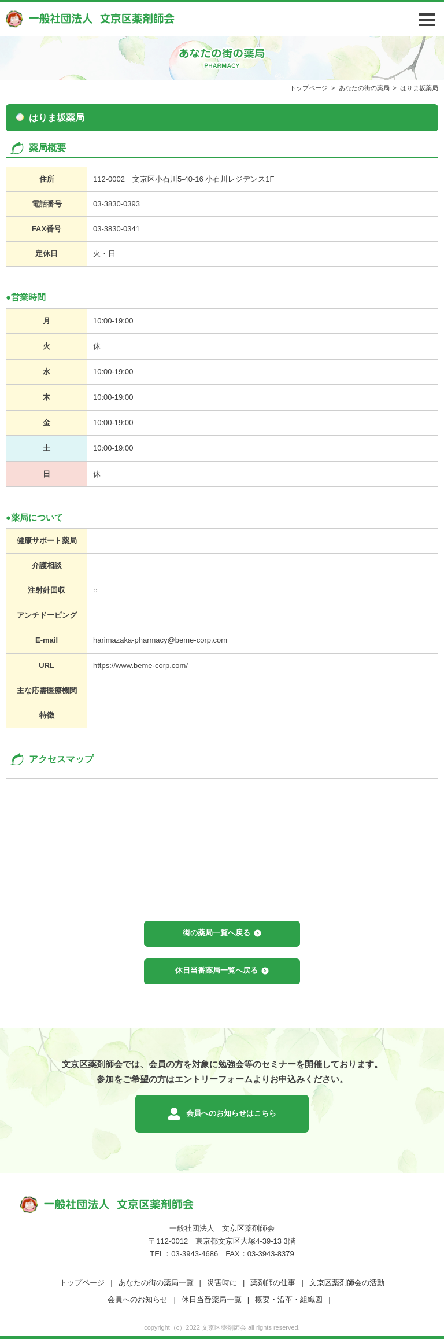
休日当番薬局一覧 (212, 1299)
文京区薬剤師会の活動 (346, 1282)
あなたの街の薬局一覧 (156, 1282)
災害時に (222, 1282)
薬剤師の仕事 (272, 1282)
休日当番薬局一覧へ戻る (216, 970)
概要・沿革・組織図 (289, 1299)
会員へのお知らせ (138, 1299)
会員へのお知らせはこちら (231, 1113)
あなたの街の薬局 (364, 87)
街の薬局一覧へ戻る (216, 932)
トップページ (309, 87)
